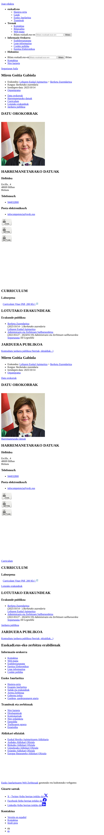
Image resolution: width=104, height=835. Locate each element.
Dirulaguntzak (14, 713)
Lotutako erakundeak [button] (18, 104)
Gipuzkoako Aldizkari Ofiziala (22, 748)
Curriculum (7, 561)
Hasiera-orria (20, 12)
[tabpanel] (52, 138)
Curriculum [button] (13, 101)
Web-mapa (19, 31)
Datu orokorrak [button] (15, 95)
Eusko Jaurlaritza (22, 17)
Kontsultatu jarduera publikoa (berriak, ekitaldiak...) (27, 351)
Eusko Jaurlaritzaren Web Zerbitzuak (19, 782)
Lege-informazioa (23, 43)
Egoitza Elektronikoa (24, 49)
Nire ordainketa (15, 718)
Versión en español (16, 817)
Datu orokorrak (9, 378)
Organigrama (14, 90)
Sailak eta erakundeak (18, 690)
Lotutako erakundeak (11, 586)
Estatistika (12, 727)
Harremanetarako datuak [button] (19, 98)
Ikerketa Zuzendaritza (61, 81)
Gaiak (17, 14)
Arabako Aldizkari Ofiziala (21, 742)
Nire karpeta (13, 63)
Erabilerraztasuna (22, 40)
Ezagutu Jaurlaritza (17, 687)
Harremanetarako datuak (13, 439)
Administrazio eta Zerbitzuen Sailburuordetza (30, 332)
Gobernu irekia (14, 695)
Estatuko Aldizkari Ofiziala (21, 750)
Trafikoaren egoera (17, 724)
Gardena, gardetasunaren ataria (23, 698)
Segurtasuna (13, 337)
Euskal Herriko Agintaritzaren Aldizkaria (27, 739)
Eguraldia (12, 721)
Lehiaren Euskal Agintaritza (33, 81)
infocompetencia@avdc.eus (21, 214)
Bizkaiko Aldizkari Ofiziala (21, 745)
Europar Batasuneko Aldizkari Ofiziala (26, 753)
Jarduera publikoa (10, 625)
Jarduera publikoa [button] (16, 107)
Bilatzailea (19, 29)
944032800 (13, 202)
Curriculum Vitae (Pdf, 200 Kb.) (20, 304)
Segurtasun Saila (9, 68)
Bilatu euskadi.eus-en (24, 34)
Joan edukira (7, 4)
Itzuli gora (12, 823)
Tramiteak (19, 20)
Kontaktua (19, 26)
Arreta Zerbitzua (15, 692)
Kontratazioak (14, 716)
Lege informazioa (16, 669)
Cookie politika (21, 46)
